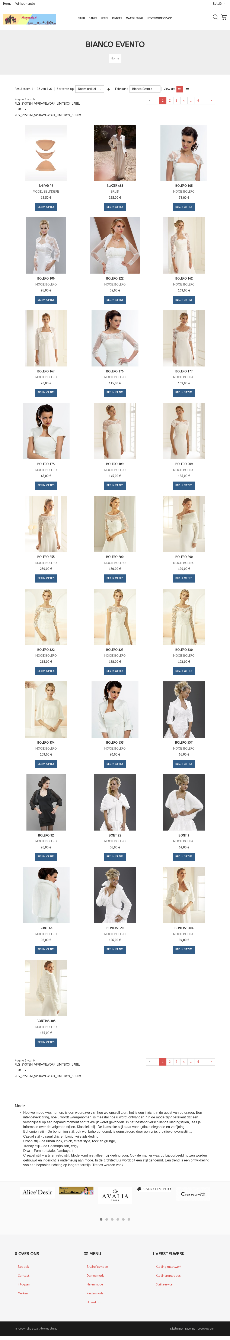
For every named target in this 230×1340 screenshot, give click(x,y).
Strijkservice (164, 1284)
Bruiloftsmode (97, 1267)
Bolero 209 (184, 464)
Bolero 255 (46, 557)
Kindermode (95, 1293)
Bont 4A (46, 928)
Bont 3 (184, 835)
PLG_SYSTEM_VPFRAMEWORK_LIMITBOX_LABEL (47, 103)
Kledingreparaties (168, 1276)
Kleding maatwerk (168, 1267)
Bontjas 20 (115, 928)
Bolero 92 (46, 835)
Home (7, 4)
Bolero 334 (46, 742)
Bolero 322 (46, 650)
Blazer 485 (115, 186)
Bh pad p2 (46, 186)
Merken (23, 1293)
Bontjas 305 (46, 1021)
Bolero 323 (115, 650)
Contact (23, 1276)
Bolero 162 (184, 278)
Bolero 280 (115, 557)
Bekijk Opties (46, 206)
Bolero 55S (115, 742)
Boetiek (23, 1267)
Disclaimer (176, 1328)
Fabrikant (121, 89)
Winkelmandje (25, 4)
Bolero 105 (184, 186)
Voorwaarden (206, 1328)
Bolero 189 (115, 464)
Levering (190, 1328)
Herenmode (95, 1284)
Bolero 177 (184, 371)
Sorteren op (65, 89)
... (191, 100)
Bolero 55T (184, 742)
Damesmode (96, 1276)
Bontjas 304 (184, 928)
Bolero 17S (46, 464)
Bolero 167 (46, 371)
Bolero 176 (115, 371)
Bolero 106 (46, 278)
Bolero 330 (184, 650)
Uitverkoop (94, 1302)
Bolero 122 (115, 278)
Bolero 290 (184, 557)
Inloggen (24, 1284)
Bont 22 (115, 835)
